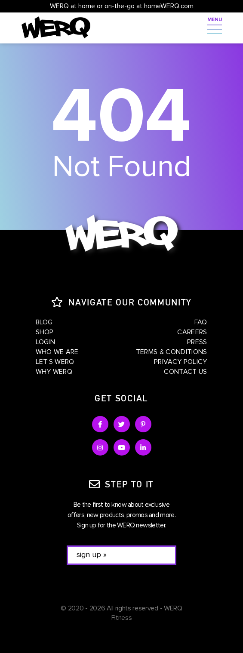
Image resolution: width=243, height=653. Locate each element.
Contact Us (185, 371)
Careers (192, 332)
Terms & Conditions (171, 352)
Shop (45, 332)
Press (197, 342)
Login (45, 342)
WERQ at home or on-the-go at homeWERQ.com (122, 6)
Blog (44, 322)
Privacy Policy (180, 361)
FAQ (200, 322)
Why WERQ (54, 371)
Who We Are (57, 352)
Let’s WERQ (55, 361)
